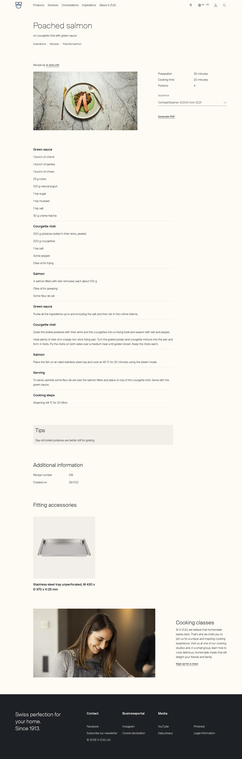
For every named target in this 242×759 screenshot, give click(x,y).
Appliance (163, 95)
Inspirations (89, 5)
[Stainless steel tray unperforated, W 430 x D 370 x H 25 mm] (64, 548)
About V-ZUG (107, 5)
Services (53, 5)
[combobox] (192, 102)
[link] (190, 6)
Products (38, 5)
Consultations (70, 5)
